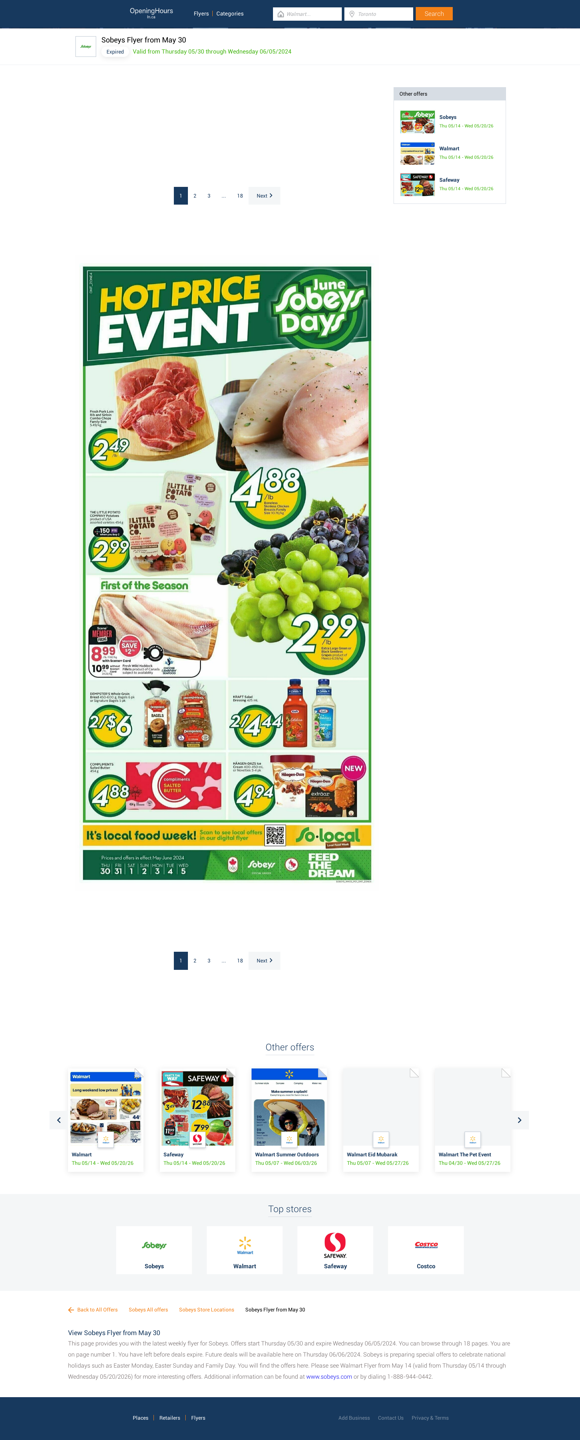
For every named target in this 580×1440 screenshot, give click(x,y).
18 (240, 196)
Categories (230, 13)
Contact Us (391, 1418)
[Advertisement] (171, 133)
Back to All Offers (93, 1310)
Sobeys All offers (148, 1310)
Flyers (201, 13)
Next (264, 196)
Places (140, 1418)
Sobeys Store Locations (206, 1310)
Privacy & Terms (430, 1418)
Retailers (169, 1418)
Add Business (354, 1418)
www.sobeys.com (329, 1376)
